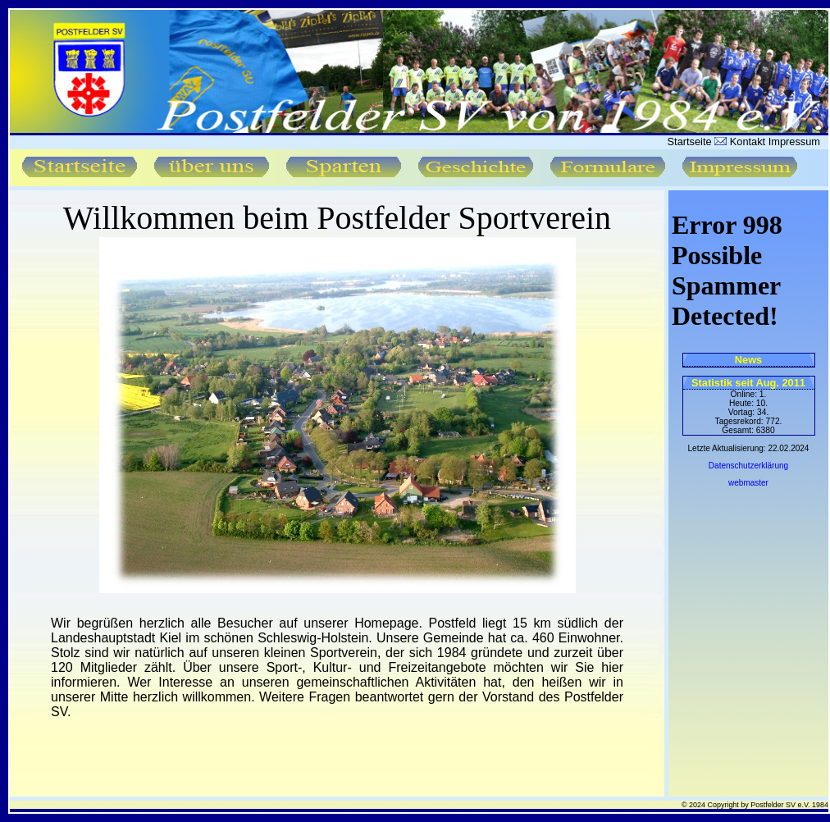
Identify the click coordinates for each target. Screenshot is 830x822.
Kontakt (746, 141)
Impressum (794, 141)
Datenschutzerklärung (748, 465)
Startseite (690, 141)
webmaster (748, 482)
